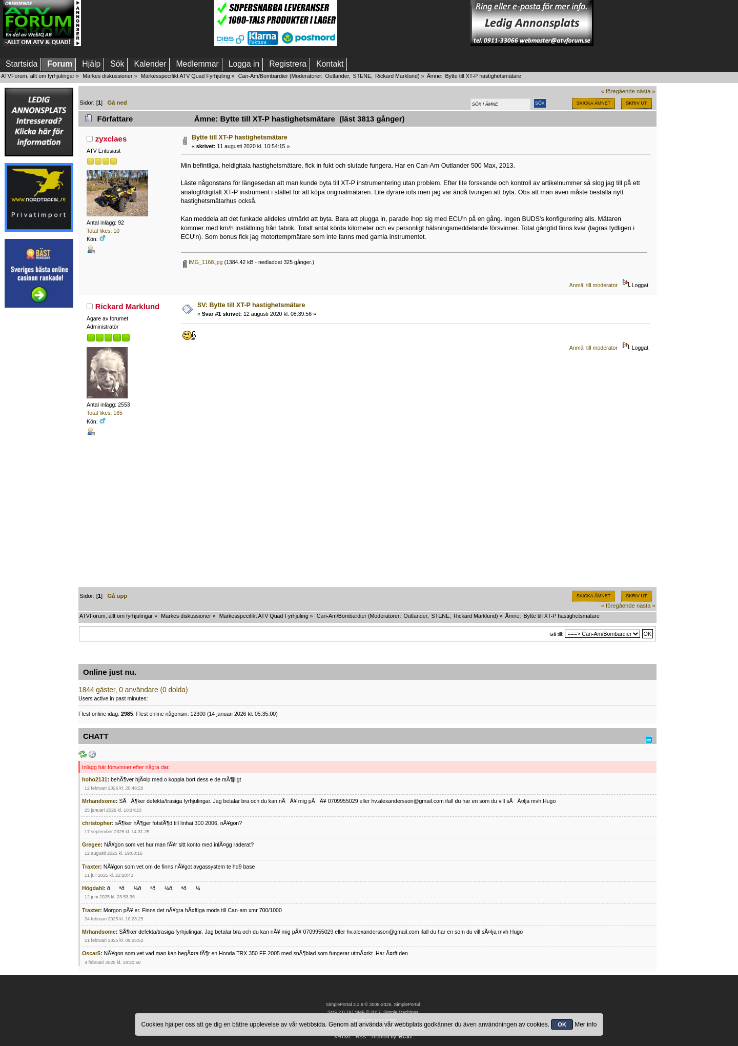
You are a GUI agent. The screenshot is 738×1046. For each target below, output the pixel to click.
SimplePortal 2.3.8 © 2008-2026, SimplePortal (373, 1004)
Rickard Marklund (396, 76)
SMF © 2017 (367, 1012)
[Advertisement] (148, 23)
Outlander (336, 76)
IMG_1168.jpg (203, 262)
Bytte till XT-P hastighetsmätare (240, 137)
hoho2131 (94, 779)
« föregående (618, 91)
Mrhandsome (99, 801)
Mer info (586, 1024)
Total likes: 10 (103, 231)
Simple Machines (400, 1012)
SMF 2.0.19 (339, 1012)
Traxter (91, 866)
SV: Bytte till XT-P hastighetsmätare (251, 305)
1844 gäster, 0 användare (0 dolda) (133, 690)
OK (562, 1024)
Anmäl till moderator (593, 285)
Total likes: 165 (104, 413)
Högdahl (93, 888)
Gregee (91, 844)
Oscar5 (91, 953)
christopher (97, 823)
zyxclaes (111, 138)
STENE (362, 76)
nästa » (646, 91)
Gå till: (556, 634)
